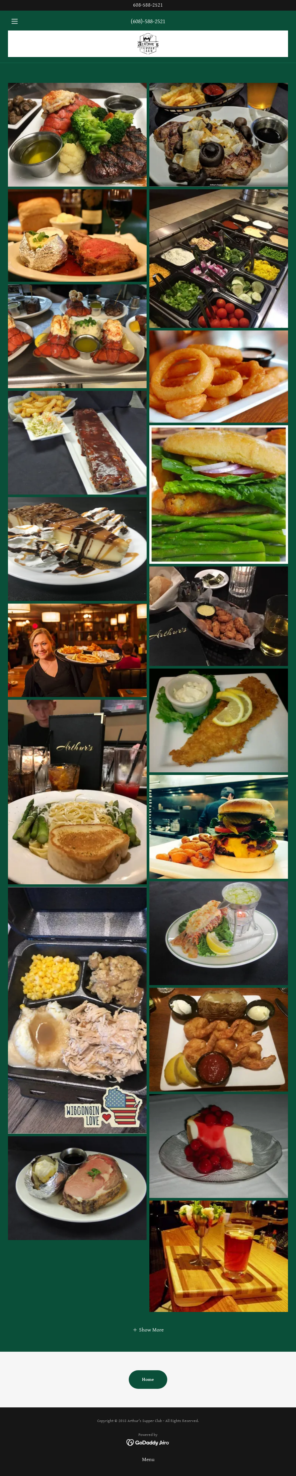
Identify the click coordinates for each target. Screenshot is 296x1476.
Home (148, 1379)
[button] (29, 21)
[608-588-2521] (148, 5)
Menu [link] (148, 1459)
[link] (148, 43)
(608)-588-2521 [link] (148, 21)
